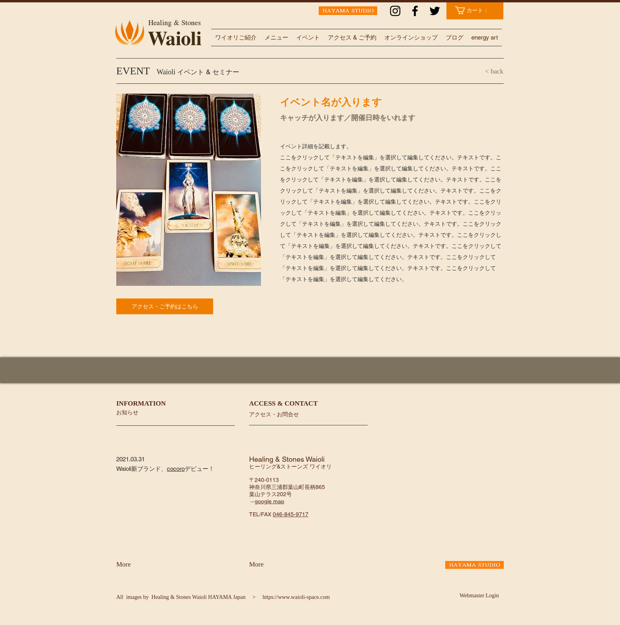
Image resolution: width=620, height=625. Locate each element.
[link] (476, 10)
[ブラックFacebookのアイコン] (415, 11)
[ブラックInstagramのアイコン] (395, 11)
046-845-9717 (290, 514)
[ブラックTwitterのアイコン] (435, 11)
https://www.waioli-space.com (296, 597)
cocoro (176, 468)
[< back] (479, 71)
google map (269, 501)
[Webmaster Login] (479, 596)
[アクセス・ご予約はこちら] (164, 306)
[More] (137, 564)
